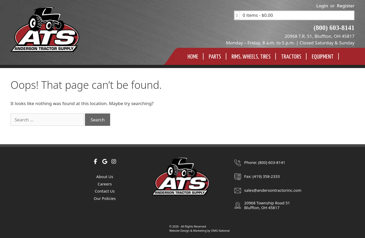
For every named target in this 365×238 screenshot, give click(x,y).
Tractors (291, 57)
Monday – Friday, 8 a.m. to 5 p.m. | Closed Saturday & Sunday (290, 43)
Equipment (323, 57)
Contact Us (105, 191)
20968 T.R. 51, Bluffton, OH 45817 (320, 36)
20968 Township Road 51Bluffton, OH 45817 (267, 205)
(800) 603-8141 (334, 27)
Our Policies (105, 198)
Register (346, 6)
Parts (215, 57)
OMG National (220, 230)
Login (322, 6)
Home (192, 57)
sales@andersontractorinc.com (272, 190)
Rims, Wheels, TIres (251, 57)
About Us (104, 176)
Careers (105, 184)
